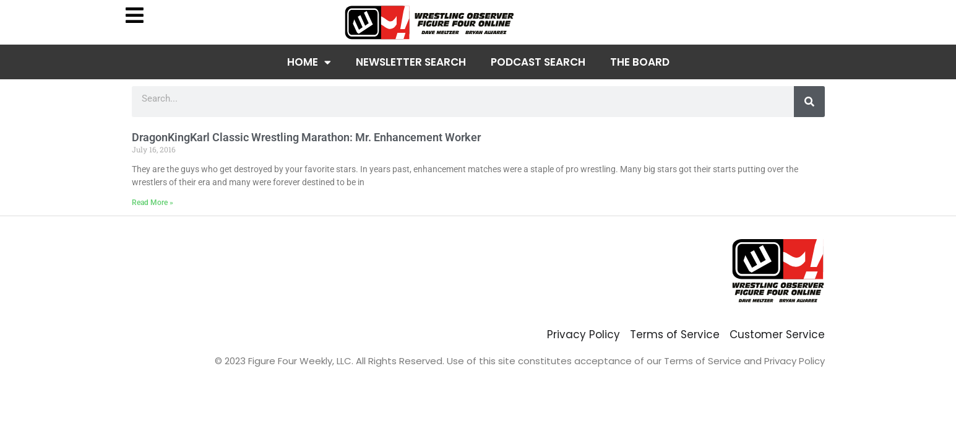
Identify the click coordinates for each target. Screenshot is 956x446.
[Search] (809, 101)
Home (309, 62)
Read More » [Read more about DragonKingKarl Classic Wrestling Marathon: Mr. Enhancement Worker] (152, 202)
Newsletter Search (411, 62)
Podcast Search (538, 62)
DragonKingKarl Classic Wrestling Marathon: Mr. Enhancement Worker (306, 137)
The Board (640, 62)
